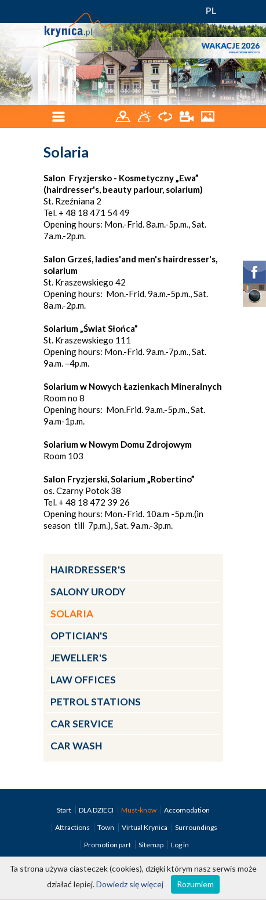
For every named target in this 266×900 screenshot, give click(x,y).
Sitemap (151, 844)
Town (106, 827)
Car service (82, 724)
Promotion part (108, 844)
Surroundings (196, 827)
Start (64, 810)
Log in (180, 844)
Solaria (71, 614)
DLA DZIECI (97, 810)
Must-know (139, 810)
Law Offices (83, 680)
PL (211, 10)
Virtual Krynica (145, 827)
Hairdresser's (88, 570)
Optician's (79, 636)
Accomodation (187, 810)
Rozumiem (195, 884)
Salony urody (88, 592)
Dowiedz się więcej (129, 884)
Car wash (76, 746)
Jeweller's (78, 658)
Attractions (73, 827)
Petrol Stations (95, 702)
